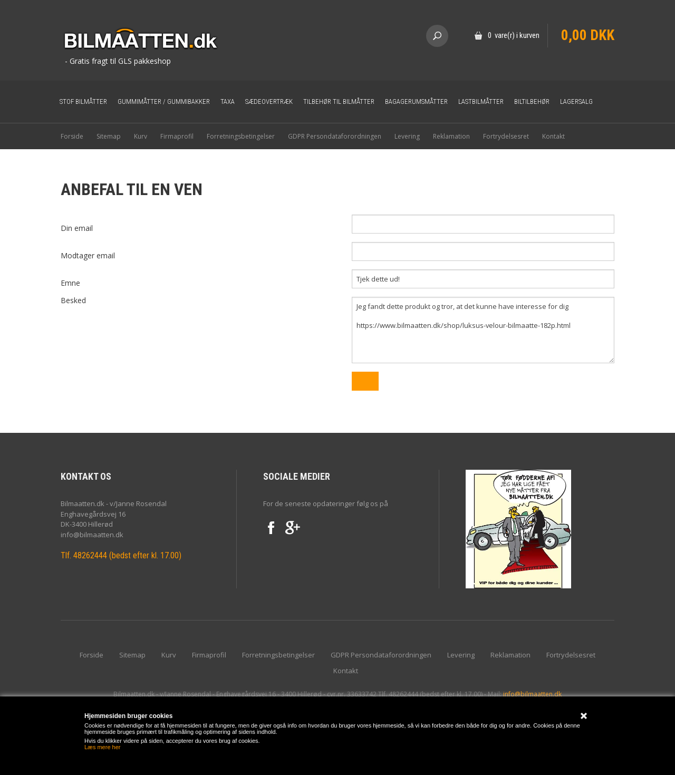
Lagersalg (576, 101)
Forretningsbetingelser (241, 136)
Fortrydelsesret (506, 136)
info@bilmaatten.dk (532, 694)
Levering (407, 136)
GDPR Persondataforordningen (334, 136)
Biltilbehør (531, 101)
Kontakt (553, 136)
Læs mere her (102, 747)
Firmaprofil (177, 136)
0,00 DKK (587, 35)
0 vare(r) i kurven (513, 35)
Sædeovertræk (269, 101)
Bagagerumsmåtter (416, 101)
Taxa (227, 101)
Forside (72, 136)
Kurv (140, 136)
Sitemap (109, 136)
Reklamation (451, 136)
